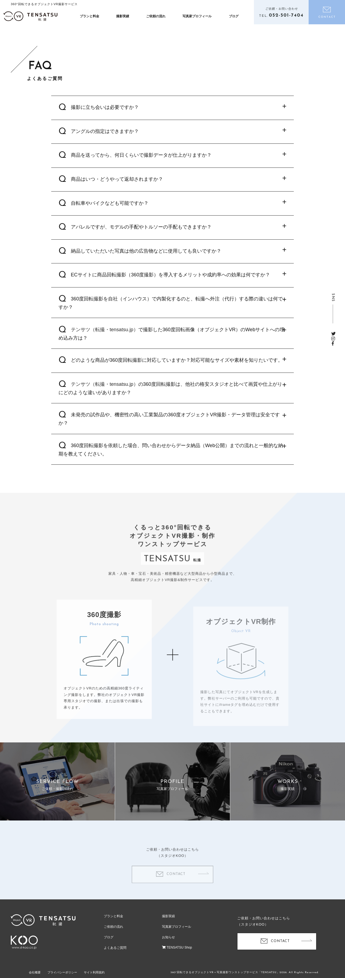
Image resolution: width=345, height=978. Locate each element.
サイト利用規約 (94, 972)
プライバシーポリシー (62, 972)
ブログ (234, 16)
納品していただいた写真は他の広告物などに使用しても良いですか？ (146, 254)
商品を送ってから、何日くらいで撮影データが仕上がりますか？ (141, 158)
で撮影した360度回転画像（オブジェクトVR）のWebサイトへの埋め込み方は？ (171, 337)
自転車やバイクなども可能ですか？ (110, 206)
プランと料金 (89, 16)
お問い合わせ (327, 12)
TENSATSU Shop (177, 947)
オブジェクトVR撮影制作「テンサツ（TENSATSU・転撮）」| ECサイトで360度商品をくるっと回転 (30, 16)
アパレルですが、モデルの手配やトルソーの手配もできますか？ (141, 230)
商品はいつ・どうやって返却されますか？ (117, 182)
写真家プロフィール (197, 16)
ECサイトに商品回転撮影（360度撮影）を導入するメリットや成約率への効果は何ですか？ (170, 278)
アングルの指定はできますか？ (105, 135)
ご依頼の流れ (155, 16)
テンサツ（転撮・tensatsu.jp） (104, 333)
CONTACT (280, 941)
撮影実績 (122, 16)
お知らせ (168, 937)
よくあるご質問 (115, 948)
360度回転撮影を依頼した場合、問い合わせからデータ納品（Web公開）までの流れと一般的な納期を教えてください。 (170, 453)
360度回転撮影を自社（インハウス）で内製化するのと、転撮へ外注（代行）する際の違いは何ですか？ (170, 306)
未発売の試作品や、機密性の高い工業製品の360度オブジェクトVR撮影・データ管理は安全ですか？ (169, 422)
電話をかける (281, 12)
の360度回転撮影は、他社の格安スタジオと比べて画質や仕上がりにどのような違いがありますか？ (170, 392)
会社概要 (35, 972)
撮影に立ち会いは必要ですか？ (105, 110)
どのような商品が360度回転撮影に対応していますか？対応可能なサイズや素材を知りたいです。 (177, 363)
